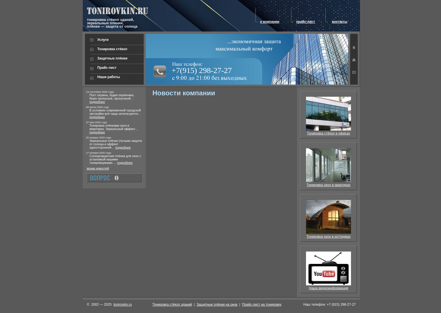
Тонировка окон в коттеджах (329, 237)
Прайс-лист (106, 68)
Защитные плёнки (112, 58)
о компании (269, 22)
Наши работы (108, 77)
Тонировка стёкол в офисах (328, 133)
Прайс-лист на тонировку (262, 305)
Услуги (103, 40)
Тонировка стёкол (112, 49)
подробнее (97, 101)
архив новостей (98, 168)
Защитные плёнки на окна (217, 305)
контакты (339, 22)
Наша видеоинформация (328, 288)
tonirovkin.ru (122, 305)
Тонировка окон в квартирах (328, 185)
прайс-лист (305, 22)
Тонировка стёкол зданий (172, 305)
